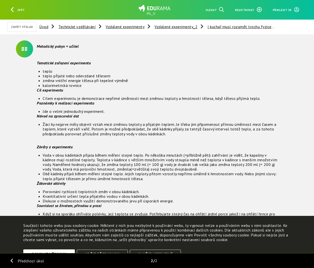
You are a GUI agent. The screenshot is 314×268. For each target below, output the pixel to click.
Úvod (43, 26)
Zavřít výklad (22, 27)
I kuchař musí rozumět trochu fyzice (240, 26)
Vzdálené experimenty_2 (176, 26)
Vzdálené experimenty (125, 26)
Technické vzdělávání (77, 26)
